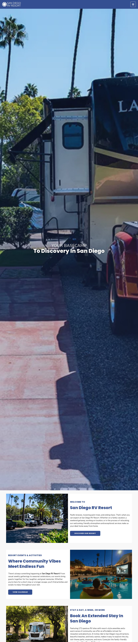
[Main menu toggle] (133, 4)
